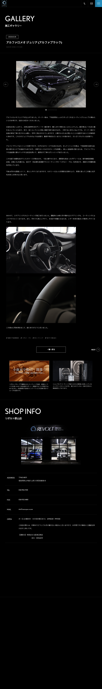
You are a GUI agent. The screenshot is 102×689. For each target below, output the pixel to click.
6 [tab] (55, 109)
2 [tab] (48, 109)
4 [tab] (51, 109)
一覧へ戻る (51, 349)
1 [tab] (46, 109)
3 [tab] (50, 109)
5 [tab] (53, 109)
